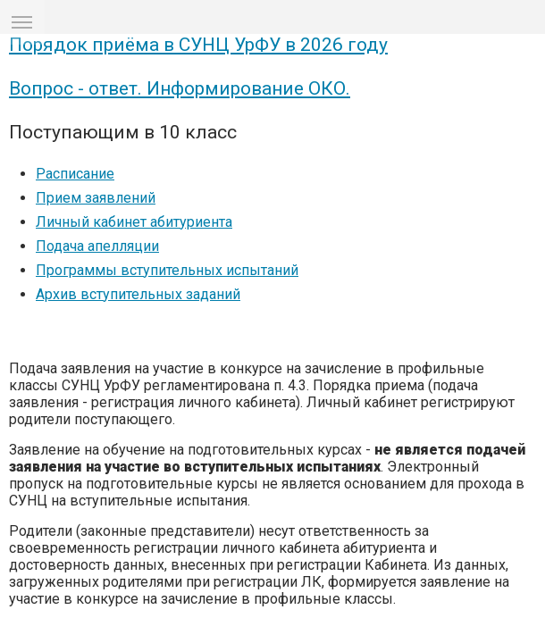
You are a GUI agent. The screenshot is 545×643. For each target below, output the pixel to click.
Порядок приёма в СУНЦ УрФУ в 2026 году (198, 177)
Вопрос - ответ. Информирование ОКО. (179, 221)
